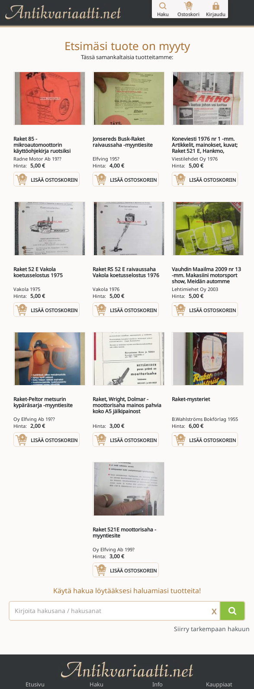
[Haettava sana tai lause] (127, 611)
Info (157, 684)
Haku (96, 684)
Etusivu (35, 684)
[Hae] (232, 611)
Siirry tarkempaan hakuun (212, 629)
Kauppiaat (219, 684)
